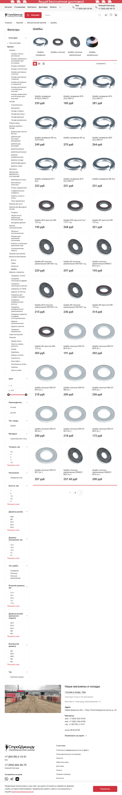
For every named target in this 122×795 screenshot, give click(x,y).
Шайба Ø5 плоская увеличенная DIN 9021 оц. (75, 306)
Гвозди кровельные (19, 120)
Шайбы (14, 269)
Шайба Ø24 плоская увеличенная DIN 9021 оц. (46, 306)
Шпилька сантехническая (17, 232)
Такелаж (12, 338)
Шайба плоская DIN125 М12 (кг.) (45, 471)
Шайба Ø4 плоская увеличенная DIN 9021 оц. (46, 262)
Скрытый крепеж (16, 335)
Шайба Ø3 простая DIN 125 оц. (102, 221)
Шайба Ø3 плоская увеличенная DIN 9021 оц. (75, 262)
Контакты (32, 7)
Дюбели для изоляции (16, 145)
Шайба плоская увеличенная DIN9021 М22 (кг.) (73, 472)
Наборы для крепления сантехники (16, 238)
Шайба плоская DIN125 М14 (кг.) (74, 430)
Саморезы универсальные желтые (17, 302)
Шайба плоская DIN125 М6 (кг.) (45, 430)
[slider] (8, 394)
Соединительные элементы (17, 192)
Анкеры (12, 50)
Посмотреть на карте (76, 736)
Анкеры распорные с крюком (18, 78)
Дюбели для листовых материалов (16, 139)
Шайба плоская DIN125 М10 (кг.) (45, 388)
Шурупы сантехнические (17, 322)
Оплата (53, 7)
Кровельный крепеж (17, 254)
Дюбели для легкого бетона (19, 133)
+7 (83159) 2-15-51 (15, 756)
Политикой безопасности (22, 792)
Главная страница (63, 774)
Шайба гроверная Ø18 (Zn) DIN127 (73, 97)
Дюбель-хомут (17, 166)
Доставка (43, 7)
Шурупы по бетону (18, 292)
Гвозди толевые (17, 111)
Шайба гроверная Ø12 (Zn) (45, 180)
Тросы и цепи (16, 370)
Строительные (16, 105)
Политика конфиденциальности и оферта (72, 750)
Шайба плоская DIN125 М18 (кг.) (102, 388)
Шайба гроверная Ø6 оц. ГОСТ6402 (46, 139)
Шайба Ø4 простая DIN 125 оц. (102, 306)
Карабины (15, 352)
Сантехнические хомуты (17, 250)
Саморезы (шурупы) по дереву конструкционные (19, 316)
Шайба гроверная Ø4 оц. (74, 138)
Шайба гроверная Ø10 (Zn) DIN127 (73, 180)
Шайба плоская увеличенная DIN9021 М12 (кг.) (102, 263)
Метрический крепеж (36, 23)
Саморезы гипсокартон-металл (19, 285)
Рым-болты (15, 358)
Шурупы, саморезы (16, 272)
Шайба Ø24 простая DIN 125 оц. (45, 221)
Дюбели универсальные (17, 156)
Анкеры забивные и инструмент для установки (19, 61)
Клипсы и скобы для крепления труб (19, 245)
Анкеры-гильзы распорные (17, 55)
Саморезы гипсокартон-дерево (19, 280)
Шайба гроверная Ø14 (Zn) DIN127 (102, 97)
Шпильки (14, 266)
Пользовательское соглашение (68, 754)
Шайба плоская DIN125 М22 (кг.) (102, 430)
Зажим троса (16, 341)
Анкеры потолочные (19, 69)
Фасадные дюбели (18, 223)
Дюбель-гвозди (17, 160)
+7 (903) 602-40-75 (105, 7)
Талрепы (14, 367)
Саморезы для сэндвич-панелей (18, 296)
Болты (13, 260)
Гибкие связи (14, 123)
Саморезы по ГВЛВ (18, 289)
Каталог (8, 7)
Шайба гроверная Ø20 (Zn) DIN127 (102, 139)
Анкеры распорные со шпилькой (18, 83)
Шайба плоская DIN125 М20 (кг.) (102, 347)
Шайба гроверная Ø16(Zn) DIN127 (43, 97)
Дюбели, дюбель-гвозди (16, 127)
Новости (59, 758)
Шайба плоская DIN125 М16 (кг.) (74, 347)
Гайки (13, 263)
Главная (8, 23)
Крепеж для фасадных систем (18, 208)
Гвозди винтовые (18, 114)
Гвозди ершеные (17, 117)
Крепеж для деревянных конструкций (14, 174)
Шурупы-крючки (17, 326)
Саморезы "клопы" (18, 276)
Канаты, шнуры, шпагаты (17, 345)
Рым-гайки (15, 361)
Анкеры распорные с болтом (18, 73)
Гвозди (12, 102)
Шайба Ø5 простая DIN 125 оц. (45, 347)
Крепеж (19, 23)
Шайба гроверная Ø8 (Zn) (103, 179)
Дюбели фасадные (18, 163)
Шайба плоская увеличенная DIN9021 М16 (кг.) (102, 472)
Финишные (15, 108)
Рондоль (14, 213)
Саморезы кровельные (16, 331)
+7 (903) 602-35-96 (82, 7)
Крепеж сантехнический (15, 227)
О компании (19, 7)
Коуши (13, 349)
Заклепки (13, 169)
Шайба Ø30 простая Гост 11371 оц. (75, 221)
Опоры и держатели (19, 188)
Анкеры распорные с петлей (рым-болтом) (18, 89)
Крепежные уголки (18, 180)
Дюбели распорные (18, 152)
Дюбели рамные (17, 149)
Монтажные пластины (16, 184)
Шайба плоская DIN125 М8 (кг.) (74, 388)
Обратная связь (62, 762)
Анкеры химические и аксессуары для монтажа (19, 96)
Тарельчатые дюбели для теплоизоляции (17, 218)
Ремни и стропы (17, 355)
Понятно (105, 788)
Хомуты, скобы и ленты (17, 197)
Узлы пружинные (18, 201)
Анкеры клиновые (18, 66)
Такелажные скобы (18, 364)
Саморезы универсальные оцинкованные (17, 309)
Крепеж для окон (16, 204)
